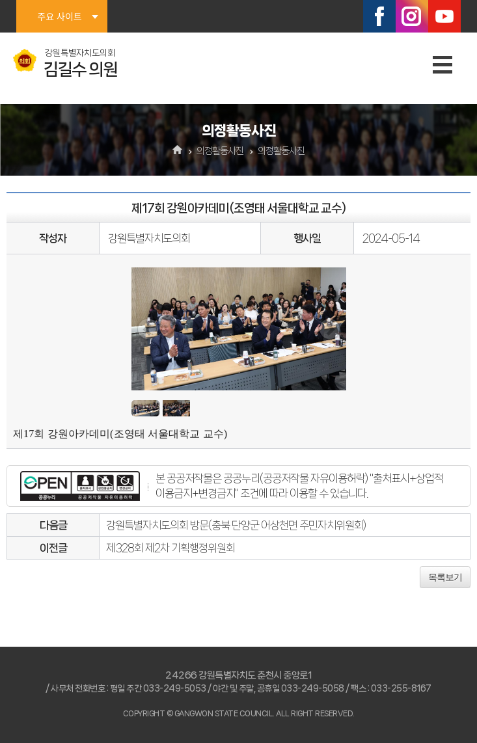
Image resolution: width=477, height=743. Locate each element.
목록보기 (445, 577)
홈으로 (177, 150)
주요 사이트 (59, 16)
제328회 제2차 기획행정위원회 (170, 548)
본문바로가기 (0, 0)
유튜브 (444, 16)
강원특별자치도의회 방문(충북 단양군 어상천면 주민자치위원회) (236, 525)
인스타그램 (412, 16)
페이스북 (379, 16)
